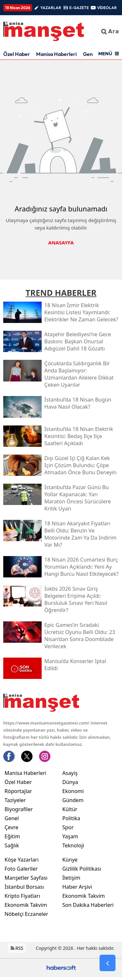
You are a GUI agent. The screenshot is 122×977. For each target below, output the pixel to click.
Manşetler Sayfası (26, 877)
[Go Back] (107, 963)
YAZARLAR (50, 7)
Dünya (70, 782)
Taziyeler (15, 800)
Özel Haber (16, 54)
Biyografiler (19, 809)
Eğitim (12, 836)
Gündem (73, 800)
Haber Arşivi (77, 886)
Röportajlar (18, 791)
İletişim (71, 877)
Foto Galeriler (21, 868)
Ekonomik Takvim (26, 904)
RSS (17, 948)
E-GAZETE (79, 7)
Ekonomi (73, 791)
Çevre (11, 827)
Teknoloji (73, 845)
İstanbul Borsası (24, 886)
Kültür (69, 809)
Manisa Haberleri (56, 54)
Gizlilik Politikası (81, 868)
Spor (68, 827)
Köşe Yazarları (22, 859)
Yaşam (70, 836)
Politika (71, 818)
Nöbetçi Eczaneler (26, 914)
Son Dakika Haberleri (88, 904)
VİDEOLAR (107, 7)
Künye (70, 859)
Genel (12, 818)
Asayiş (70, 773)
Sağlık (12, 845)
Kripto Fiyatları (22, 895)
